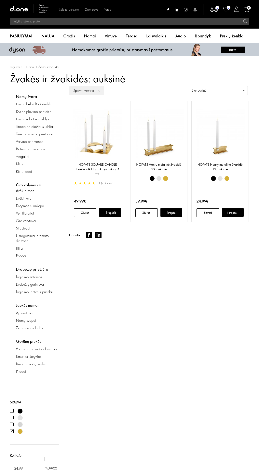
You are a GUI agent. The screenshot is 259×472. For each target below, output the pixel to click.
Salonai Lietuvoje (69, 9)
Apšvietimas (25, 312)
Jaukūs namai (27, 305)
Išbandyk (203, 36)
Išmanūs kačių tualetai (32, 363)
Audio (180, 36)
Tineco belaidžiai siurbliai (35, 126)
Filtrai (19, 163)
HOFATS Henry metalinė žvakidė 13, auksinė (220, 166)
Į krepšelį (110, 213)
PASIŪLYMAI (21, 36)
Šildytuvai (23, 228)
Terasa (131, 36)
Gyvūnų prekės (28, 341)
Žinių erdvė (91, 9)
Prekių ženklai (232, 36)
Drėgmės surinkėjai (30, 205)
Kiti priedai (24, 171)
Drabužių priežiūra (32, 269)
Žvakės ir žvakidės (48, 67)
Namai (90, 36)
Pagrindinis (16, 67)
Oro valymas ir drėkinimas (28, 187)
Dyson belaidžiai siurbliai (34, 104)
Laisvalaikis (156, 36)
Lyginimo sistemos (29, 276)
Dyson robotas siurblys (32, 119)
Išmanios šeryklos (28, 356)
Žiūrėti (85, 213)
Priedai (21, 255)
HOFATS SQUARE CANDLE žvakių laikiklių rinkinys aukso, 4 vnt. (97, 169)
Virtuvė (111, 36)
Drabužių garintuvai (30, 284)
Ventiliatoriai (25, 213)
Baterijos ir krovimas (30, 148)
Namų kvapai (26, 320)
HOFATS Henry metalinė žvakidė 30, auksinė (158, 166)
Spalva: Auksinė (83, 90)
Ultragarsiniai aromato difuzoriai (32, 238)
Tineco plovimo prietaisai (34, 134)
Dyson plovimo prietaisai (34, 111)
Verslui (108, 9)
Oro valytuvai (26, 220)
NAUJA (47, 36)
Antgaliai (22, 156)
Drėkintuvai (24, 198)
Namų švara (26, 96)
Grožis (69, 36)
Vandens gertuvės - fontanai (36, 348)
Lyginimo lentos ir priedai (34, 291)
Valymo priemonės (29, 141)
